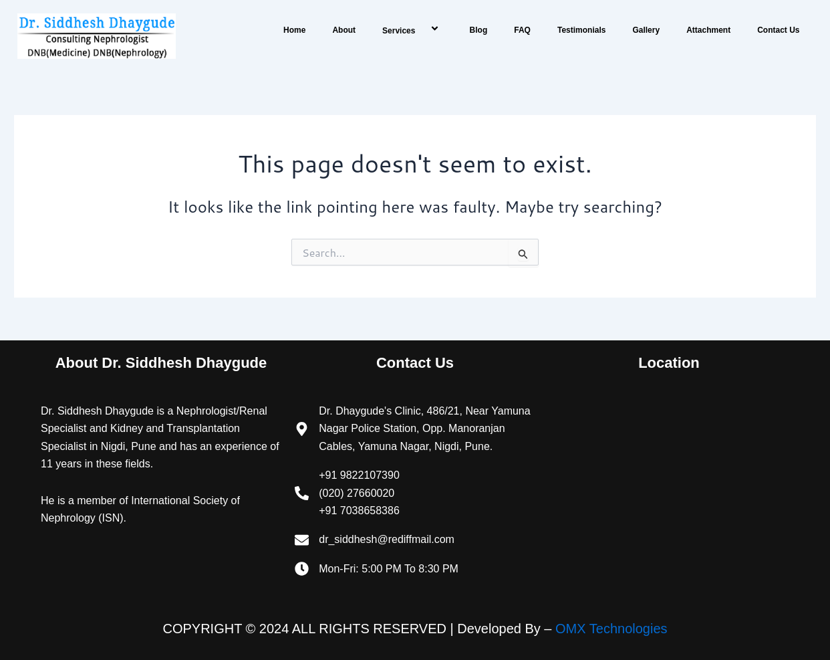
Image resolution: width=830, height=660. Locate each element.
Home (294, 30)
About (344, 30)
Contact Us (778, 30)
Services (412, 29)
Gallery (646, 30)
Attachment (708, 30)
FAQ (522, 30)
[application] (420, 29)
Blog (479, 30)
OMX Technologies (611, 628)
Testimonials (581, 30)
